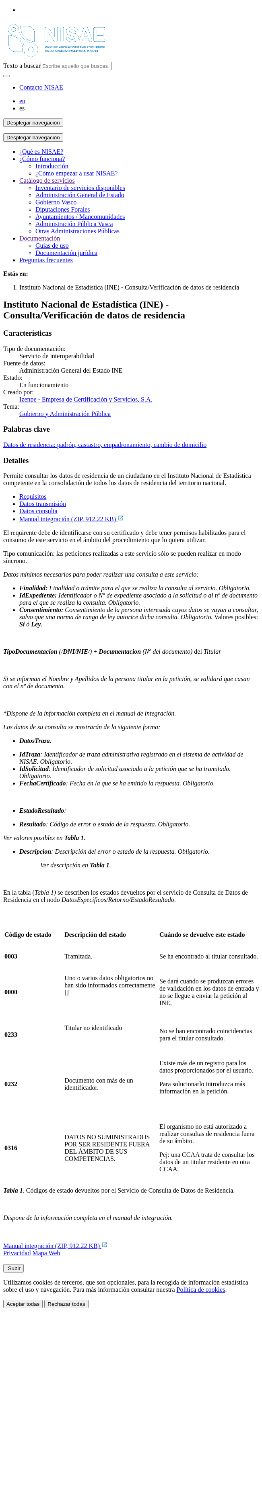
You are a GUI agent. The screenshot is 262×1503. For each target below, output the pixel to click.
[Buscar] (6, 76)
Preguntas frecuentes (46, 260)
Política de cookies (201, 1289)
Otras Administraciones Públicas (77, 231)
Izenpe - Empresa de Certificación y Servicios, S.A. (86, 399)
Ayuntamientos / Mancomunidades (80, 216)
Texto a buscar (22, 65)
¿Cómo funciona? (42, 158)
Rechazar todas (66, 1304)
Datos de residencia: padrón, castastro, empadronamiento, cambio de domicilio (104, 444)
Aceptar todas (22, 1304)
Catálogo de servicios (47, 180)
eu (22, 101)
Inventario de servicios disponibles (80, 187)
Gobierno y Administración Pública (65, 413)
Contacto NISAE (41, 87)
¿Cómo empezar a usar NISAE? (76, 173)
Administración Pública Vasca (74, 223)
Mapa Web (46, 1253)
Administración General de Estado (79, 195)
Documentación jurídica (66, 252)
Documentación (39, 238)
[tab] (139, 496)
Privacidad (17, 1253)
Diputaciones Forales (62, 209)
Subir (13, 1268)
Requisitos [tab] (33, 496)
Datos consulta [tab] (38, 511)
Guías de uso (52, 245)
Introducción (51, 166)
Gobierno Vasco (55, 202)
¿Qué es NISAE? (41, 151)
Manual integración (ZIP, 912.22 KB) (71, 519)
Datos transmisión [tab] (42, 503)
